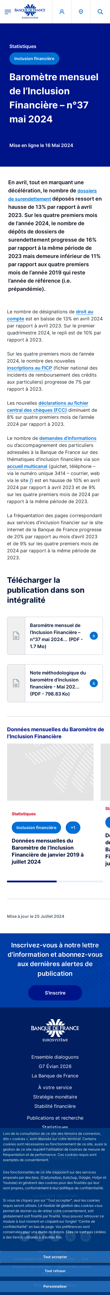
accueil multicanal (27, 466)
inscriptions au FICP (29, 368)
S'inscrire (55, 993)
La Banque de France (55, 1076)
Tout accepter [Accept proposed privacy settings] (55, 1257)
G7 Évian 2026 (55, 1066)
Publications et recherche (55, 1118)
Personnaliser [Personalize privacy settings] (55, 1286)
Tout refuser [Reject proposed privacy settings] (55, 1271)
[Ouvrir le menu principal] (8, 11)
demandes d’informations (68, 438)
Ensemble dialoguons (55, 1057)
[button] (55, 636)
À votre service (55, 1087)
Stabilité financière (55, 1106)
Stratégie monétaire (55, 1097)
